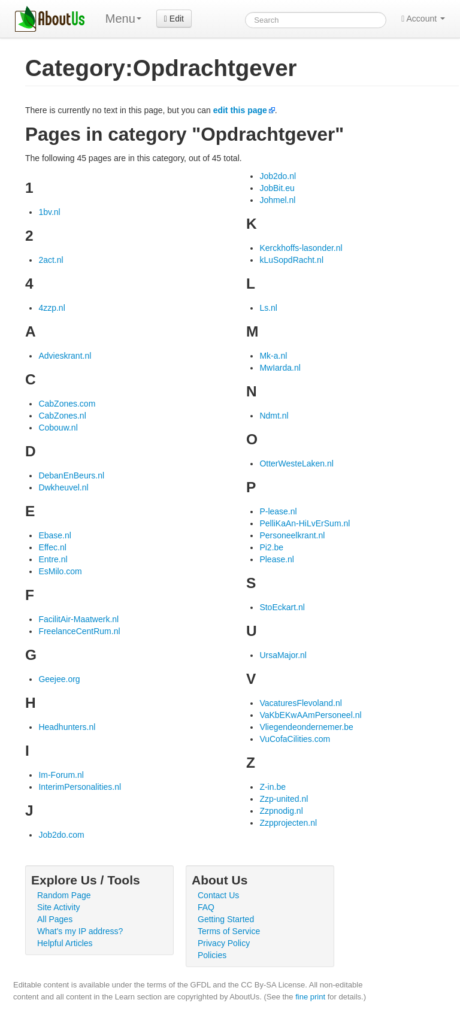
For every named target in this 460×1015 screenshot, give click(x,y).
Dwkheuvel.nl (63, 487)
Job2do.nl (277, 176)
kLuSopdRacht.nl (291, 260)
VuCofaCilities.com (294, 739)
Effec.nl (52, 547)
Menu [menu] (123, 18)
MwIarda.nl (279, 367)
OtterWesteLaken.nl (296, 463)
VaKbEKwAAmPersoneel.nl (310, 715)
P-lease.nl (277, 511)
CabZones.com (66, 403)
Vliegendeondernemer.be (306, 727)
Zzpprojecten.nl (288, 823)
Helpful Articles (65, 943)
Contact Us (218, 895)
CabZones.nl (62, 415)
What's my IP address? (80, 931)
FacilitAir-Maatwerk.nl (78, 619)
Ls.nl (268, 308)
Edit (174, 18)
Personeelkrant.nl (292, 535)
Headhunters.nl (66, 727)
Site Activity (58, 907)
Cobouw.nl (57, 427)
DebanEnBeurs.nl (71, 475)
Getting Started (226, 919)
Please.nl (276, 559)
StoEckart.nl (281, 607)
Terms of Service (229, 931)
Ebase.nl (54, 535)
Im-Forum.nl (60, 775)
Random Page (64, 895)
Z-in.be (272, 787)
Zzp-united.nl (283, 799)
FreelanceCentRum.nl (79, 631)
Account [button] (423, 18)
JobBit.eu (276, 188)
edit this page (240, 110)
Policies (212, 955)
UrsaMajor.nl (283, 655)
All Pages (54, 919)
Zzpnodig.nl (280, 811)
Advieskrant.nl (64, 355)
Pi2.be (271, 547)
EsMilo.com (59, 571)
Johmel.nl (277, 200)
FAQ (206, 907)
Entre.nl (52, 559)
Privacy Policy (224, 943)
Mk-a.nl (273, 355)
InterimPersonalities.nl (79, 787)
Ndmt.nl (273, 415)
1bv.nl (49, 212)
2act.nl (50, 260)
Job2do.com (61, 835)
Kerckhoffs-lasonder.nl (300, 248)
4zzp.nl (51, 308)
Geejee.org (59, 679)
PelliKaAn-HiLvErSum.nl (304, 523)
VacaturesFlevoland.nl (300, 703)
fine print (310, 996)
